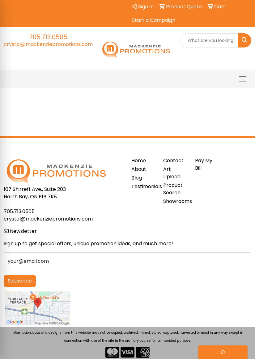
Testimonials (143, 186)
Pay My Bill (203, 164)
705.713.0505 (48, 37)
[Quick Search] (209, 40)
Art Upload (172, 173)
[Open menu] (242, 79)
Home (138, 160)
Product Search (173, 189)
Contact (173, 160)
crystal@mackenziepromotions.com (48, 44)
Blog (136, 177)
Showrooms (175, 201)
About (138, 169)
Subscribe (20, 280)
